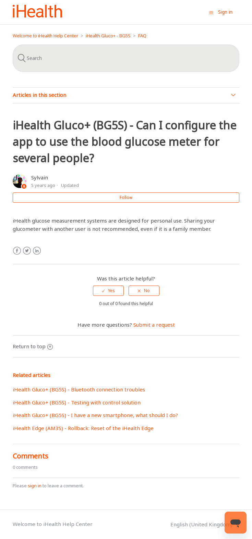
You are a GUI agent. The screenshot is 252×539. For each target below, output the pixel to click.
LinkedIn (37, 251)
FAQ (142, 36)
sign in (34, 485)
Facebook (17, 251)
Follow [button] (126, 197)
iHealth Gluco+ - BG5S (108, 36)
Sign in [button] (225, 12)
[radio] (108, 291)
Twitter (27, 251)
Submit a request (154, 324)
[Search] (126, 58)
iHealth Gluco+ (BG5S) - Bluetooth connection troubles (79, 389)
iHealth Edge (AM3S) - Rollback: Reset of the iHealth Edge (83, 428)
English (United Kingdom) (202, 524)
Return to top (33, 346)
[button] (211, 12)
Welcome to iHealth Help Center (45, 36)
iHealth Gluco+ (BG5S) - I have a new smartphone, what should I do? (95, 415)
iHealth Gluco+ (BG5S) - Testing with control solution (77, 402)
